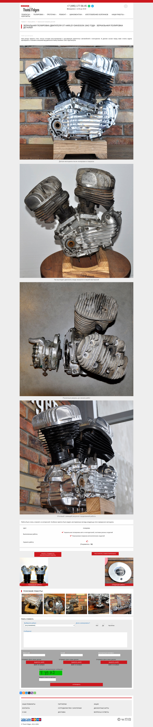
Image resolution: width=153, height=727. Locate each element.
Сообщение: (28, 631)
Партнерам (62, 704)
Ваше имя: (27, 653)
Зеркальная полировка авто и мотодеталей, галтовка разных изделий (88, 532)
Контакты (26, 708)
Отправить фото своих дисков (31, 659)
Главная (23, 21)
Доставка (61, 712)
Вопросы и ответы (101, 712)
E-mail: (63, 653)
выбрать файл (39, 662)
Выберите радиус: (30, 623)
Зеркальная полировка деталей (46, 21)
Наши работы (31, 21)
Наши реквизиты (28, 704)
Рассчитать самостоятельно (105, 553)
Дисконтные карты (101, 708)
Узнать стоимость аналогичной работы (48, 554)
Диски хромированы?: (83, 623)
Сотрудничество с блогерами (70, 708)
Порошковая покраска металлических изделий (88, 536)
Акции (96, 704)
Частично (111, 624)
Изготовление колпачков (96, 14)
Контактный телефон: (106, 653)
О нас (24, 712)
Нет (97, 624)
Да (103, 624)
